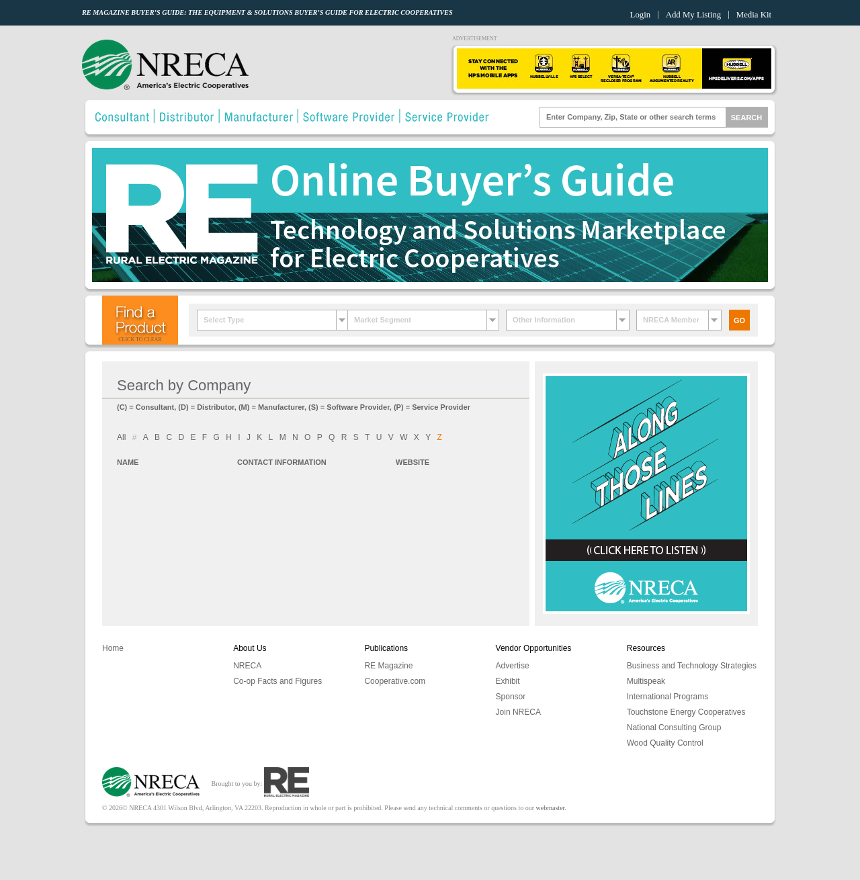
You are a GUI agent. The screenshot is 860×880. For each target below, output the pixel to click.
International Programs (667, 696)
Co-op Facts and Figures (277, 681)
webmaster (550, 807)
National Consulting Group (674, 727)
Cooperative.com (394, 681)
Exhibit (508, 681)
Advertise (512, 665)
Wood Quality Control (665, 743)
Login (640, 14)
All (121, 437)
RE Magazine (388, 665)
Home (113, 648)
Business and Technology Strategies (692, 665)
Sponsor (511, 696)
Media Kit (753, 14)
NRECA (247, 665)
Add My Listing (693, 14)
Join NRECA (518, 712)
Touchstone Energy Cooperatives (686, 712)
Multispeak (646, 681)
